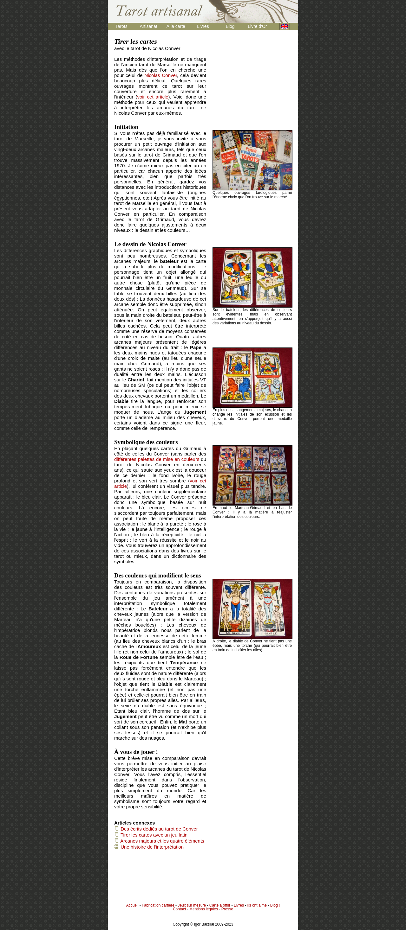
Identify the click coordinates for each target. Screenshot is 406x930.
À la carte (176, 26)
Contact (179, 909)
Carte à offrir (219, 905)
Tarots (121, 26)
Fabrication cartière (158, 905)
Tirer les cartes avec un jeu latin (150, 835)
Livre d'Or (257, 26)
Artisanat (148, 26)
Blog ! (275, 905)
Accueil (132, 905)
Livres (203, 26)
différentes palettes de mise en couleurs (156, 459)
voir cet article (152, 96)
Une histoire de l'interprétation (149, 847)
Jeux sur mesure (192, 905)
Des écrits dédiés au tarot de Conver (156, 828)
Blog (230, 26)
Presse (227, 909)
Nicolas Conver (160, 75)
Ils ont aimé (257, 905)
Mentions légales (203, 909)
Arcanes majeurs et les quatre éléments (159, 841)
